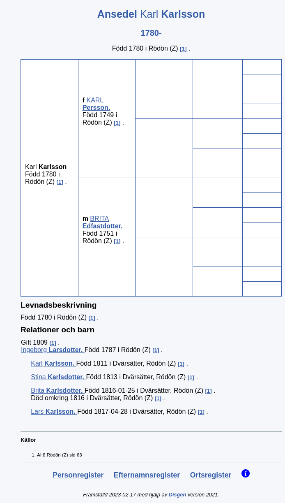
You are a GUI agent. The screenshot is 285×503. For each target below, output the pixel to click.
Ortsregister (211, 475)
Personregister (78, 475)
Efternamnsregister (147, 475)
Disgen (177, 494)
